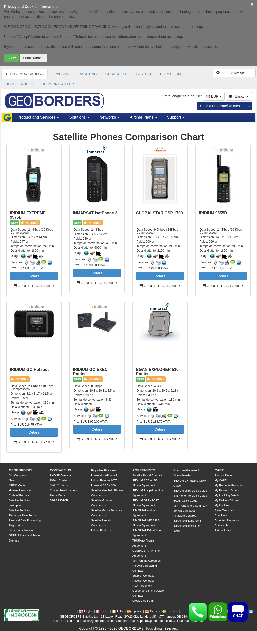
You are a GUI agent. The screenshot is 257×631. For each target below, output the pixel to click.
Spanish (134, 611)
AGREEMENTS (143, 470)
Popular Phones (103, 470)
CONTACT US (60, 470)
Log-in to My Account (234, 73)
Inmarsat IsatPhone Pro (105, 475)
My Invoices (222, 505)
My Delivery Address (227, 500)
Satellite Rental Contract (147, 475)
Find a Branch (58, 495)
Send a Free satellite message (225, 106)
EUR (213, 96)
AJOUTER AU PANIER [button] (34, 286)
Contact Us (221, 525)
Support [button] (176, 117)
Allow (11, 58)
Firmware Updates (184, 515)
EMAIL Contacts (60, 480)
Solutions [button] (79, 117)
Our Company (17, 475)
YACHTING (88, 74)
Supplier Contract (143, 575)
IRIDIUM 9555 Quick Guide (190, 490)
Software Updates (184, 510)
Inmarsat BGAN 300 (103, 485)
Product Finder (224, 475)
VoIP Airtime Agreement (146, 560)
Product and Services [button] (38, 117)
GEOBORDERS (20, 470)
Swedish (170, 611)
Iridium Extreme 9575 (104, 480)
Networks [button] (109, 117)
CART (219, 470)
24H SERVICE (59, 500)
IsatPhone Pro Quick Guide (190, 495)
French (102, 611)
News (12, 480)
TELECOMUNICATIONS (24, 74)
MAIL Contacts (59, 485)
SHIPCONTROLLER (58, 84)
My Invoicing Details (227, 495)
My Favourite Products (228, 485)
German (152, 611)
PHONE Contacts (61, 475)
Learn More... (33, 58)
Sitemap (14, 540)
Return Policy (223, 530)
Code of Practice (19, 495)
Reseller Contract (143, 580)
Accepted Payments (227, 520)
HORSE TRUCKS (19, 84)
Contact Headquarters (63, 490)
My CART (220, 480)
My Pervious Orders (227, 490)
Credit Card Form (143, 600)
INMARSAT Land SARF (188, 520)
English (86, 611)
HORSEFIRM (170, 74)
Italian (118, 611)
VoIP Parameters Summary (190, 505)
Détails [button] (34, 276)
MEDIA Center (17, 485)
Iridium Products (101, 530)
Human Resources (20, 490)
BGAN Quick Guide (185, 500)
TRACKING (61, 74)
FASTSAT (143, 74)
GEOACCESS (116, 74)
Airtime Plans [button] (143, 117)
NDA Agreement (142, 585)
